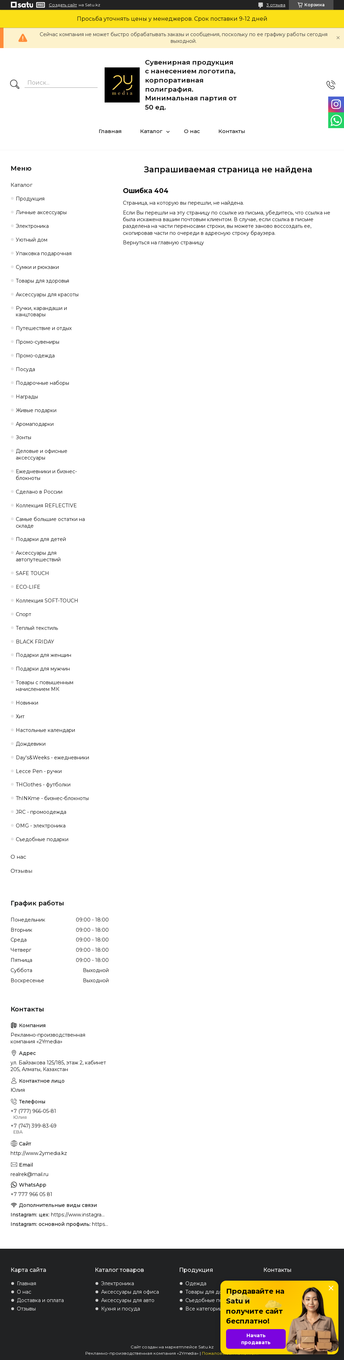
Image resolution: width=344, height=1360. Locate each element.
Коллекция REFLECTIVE (46, 505)
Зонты (23, 437)
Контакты (231, 131)
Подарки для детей (41, 539)
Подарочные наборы (42, 383)
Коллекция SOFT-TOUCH (47, 601)
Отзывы (21, 870)
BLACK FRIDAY (35, 642)
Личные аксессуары (41, 212)
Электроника (32, 226)
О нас (192, 131)
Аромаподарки (35, 424)
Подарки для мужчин (43, 669)
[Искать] (14, 85)
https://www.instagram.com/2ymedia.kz (100, 1224)
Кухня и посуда (120, 1309)
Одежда (195, 1283)
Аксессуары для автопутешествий (38, 556)
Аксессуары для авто (127, 1300)
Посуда (25, 369)
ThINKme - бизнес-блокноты (52, 798)
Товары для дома (207, 1292)
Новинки (27, 703)
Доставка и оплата (40, 1300)
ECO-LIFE (28, 587)
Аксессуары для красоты (47, 294)
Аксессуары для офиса (130, 1292)
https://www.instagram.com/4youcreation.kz (80, 1215)
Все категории (204, 1309)
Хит (20, 716)
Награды (27, 397)
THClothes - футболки (43, 784)
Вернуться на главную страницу (163, 242)
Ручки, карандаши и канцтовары (41, 311)
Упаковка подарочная (44, 253)
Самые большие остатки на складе (50, 522)
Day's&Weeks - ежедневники (52, 757)
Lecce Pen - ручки (39, 771)
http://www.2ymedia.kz (39, 1153)
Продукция (30, 199)
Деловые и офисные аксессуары (41, 454)
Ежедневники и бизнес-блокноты (46, 474)
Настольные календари (45, 730)
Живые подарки (36, 410)
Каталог (151, 131)
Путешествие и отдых (44, 328)
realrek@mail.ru (29, 1174)
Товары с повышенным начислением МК (44, 685)
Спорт (23, 614)
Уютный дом (31, 240)
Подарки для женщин (43, 655)
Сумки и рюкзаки (37, 267)
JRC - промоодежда (41, 812)
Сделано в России (39, 492)
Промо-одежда (35, 355)
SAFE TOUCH (32, 573)
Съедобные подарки (42, 839)
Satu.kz (206, 1346)
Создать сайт (63, 4)
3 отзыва (275, 4)
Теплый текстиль (37, 628)
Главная (110, 131)
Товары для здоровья (42, 281)
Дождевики (31, 744)
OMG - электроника (41, 826)
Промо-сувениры (37, 342)
